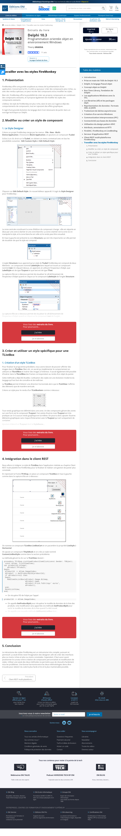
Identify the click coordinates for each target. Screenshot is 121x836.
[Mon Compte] (117, 8)
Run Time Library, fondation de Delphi (98, 91)
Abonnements (87, 750)
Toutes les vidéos (88, 754)
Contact (60, 757)
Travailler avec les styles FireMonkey (101, 142)
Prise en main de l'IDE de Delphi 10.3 (101, 80)
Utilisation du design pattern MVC (99, 124)
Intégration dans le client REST (99, 157)
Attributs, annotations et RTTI (98, 127)
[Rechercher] (103, 8)
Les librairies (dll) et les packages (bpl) (99, 102)
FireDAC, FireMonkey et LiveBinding (100, 131)
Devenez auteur (87, 757)
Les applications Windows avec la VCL (99, 97)
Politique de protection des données (37, 757)
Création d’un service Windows (98, 114)
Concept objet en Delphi (95, 87)
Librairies (85, 744)
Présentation (93, 146)
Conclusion (92, 160)
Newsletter (86, 747)
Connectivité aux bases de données (100, 121)
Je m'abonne (38, 338)
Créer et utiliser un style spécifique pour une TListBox (103, 153)
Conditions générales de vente (35, 754)
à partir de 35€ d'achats (74, 708)
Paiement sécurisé (63, 747)
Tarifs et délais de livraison (66, 750)
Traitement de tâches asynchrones (100, 111)
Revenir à (38, 59)
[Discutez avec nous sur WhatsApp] (54, 8)
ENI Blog (11, 800)
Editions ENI (14, 8)
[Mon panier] (111, 8)
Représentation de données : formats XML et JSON (101, 107)
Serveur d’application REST (96, 134)
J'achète (38, 332)
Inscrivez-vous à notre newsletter (35, 722)
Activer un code (62, 754)
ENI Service (12, 820)
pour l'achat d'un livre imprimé (19, 708)
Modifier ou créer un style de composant (103, 149)
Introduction (90, 77)
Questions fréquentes (65, 744)
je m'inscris (94, 722)
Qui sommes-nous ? (31, 747)
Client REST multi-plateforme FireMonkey (22, 687)
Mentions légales (30, 750)
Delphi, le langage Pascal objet (98, 84)
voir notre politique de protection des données (36, 723)
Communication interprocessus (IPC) (101, 117)
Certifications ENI (96, 820)
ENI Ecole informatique (43, 800)
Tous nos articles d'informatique (36, 744)
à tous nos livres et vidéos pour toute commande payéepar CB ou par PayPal (47, 709)
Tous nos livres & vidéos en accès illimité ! (60, 2)
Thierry (35, 47)
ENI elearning (67, 820)
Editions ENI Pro (41, 820)
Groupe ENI (66, 800)
